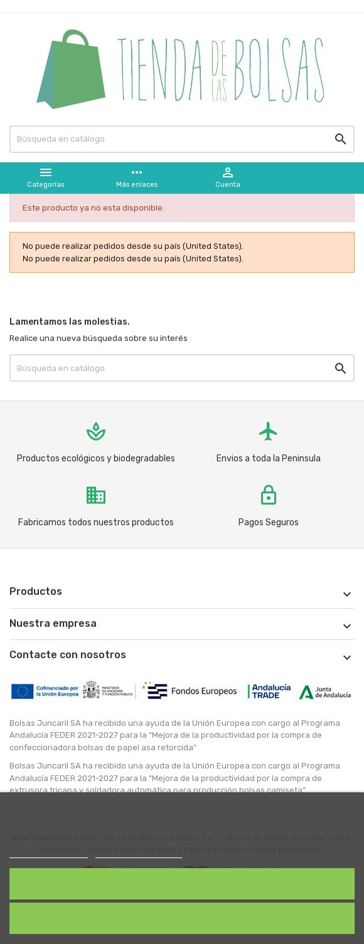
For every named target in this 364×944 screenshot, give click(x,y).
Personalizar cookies (138, 852)
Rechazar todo (182, 918)
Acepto (182, 883)
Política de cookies (48, 852)
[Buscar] (182, 139)
